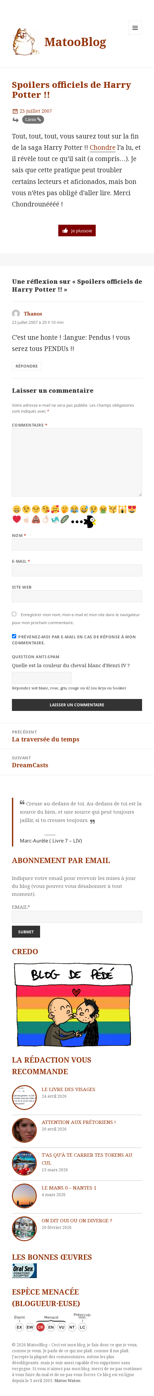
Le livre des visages (68, 1089)
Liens (30, 119)
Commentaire (29, 425)
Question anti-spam (36, 657)
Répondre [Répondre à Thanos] (27, 366)
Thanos (33, 313)
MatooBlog (75, 41)
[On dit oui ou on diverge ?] (24, 1228)
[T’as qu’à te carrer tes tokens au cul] (24, 1163)
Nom (19, 535)
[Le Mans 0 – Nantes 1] (24, 1196)
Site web (22, 587)
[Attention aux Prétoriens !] (24, 1130)
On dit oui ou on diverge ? (77, 1220)
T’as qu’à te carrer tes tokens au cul (87, 1158)
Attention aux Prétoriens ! (79, 1122)
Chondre (103, 147)
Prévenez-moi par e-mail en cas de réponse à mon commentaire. (74, 640)
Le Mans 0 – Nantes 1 (69, 1187)
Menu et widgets (135, 34)
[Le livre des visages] (24, 1097)
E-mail (21, 561)
